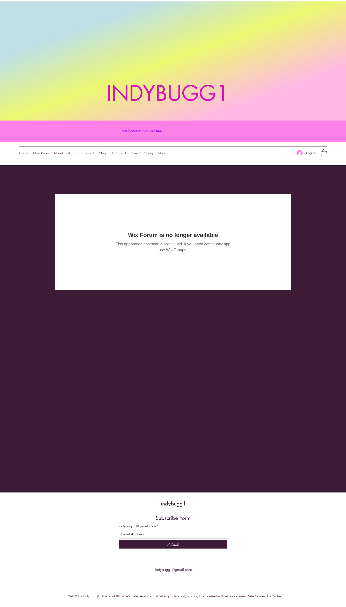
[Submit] (173, 544)
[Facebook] (281, 153)
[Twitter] (259, 153)
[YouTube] (267, 153)
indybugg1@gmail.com (137, 526)
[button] (324, 152)
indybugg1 (173, 503)
